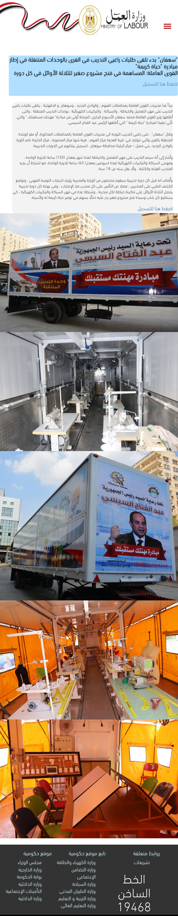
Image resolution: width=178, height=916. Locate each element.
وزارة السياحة (84, 883)
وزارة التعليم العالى (78, 904)
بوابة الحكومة (29, 876)
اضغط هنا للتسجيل (155, 207)
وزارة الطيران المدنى (77, 890)
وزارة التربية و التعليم (77, 897)
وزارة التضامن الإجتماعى (84, 872)
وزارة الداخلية (30, 883)
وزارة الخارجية (30, 869)
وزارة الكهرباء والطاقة (76, 861)
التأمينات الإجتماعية (24, 890)
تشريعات (142, 861)
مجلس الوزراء (30, 861)
